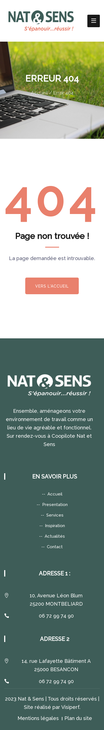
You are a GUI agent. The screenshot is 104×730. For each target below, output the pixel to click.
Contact (55, 546)
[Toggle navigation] (93, 21)
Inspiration (55, 525)
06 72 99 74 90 (56, 616)
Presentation (55, 504)
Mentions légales (38, 718)
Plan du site (78, 718)
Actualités (55, 536)
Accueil (39, 92)
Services (55, 515)
